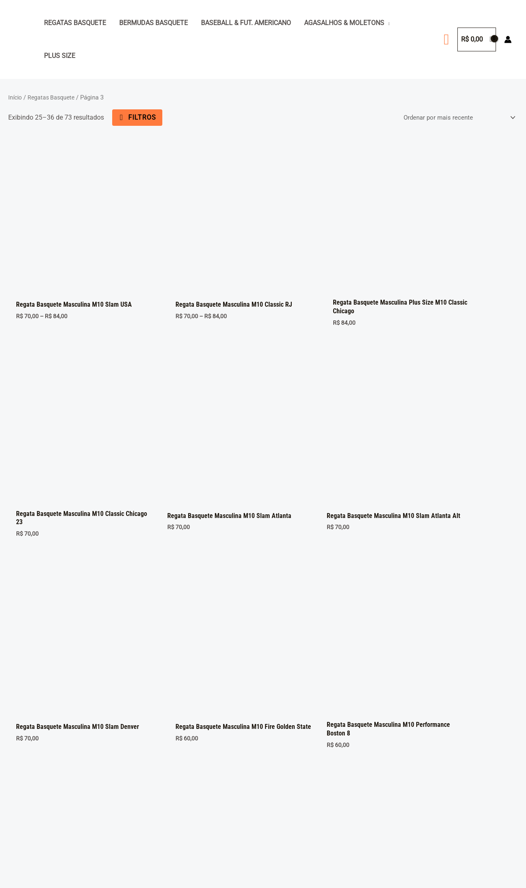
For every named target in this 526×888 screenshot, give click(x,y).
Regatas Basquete (75, 23)
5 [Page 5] (114, 703)
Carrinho (28, 777)
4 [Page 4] (95, 703)
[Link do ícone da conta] (508, 39)
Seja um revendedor (45, 801)
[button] (446, 39)
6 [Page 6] (133, 703)
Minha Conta (35, 789)
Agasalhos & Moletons (344, 23)
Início (15, 97)
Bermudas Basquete (153, 23)
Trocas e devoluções (46, 814)
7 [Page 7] (153, 703)
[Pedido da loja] (455, 117)
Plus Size (59, 56)
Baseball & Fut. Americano (246, 23)
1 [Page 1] (37, 703)
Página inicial (36, 765)
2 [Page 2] (56, 703)
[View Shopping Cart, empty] (476, 39)
